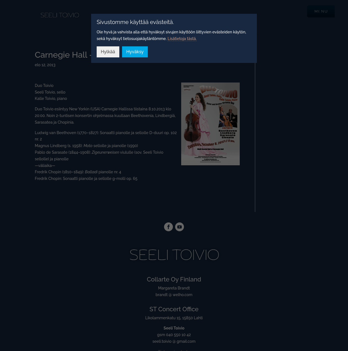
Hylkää (108, 51)
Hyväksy (135, 51)
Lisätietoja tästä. (182, 38)
